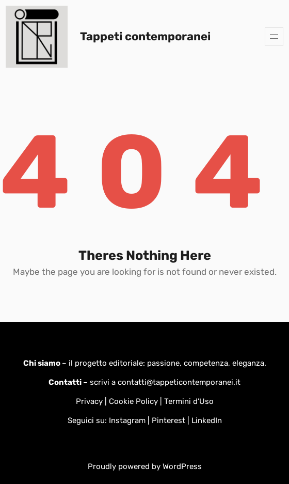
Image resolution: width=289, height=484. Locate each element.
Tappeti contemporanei (145, 36)
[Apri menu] (274, 36)
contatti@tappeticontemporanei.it (179, 382)
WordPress (182, 466)
